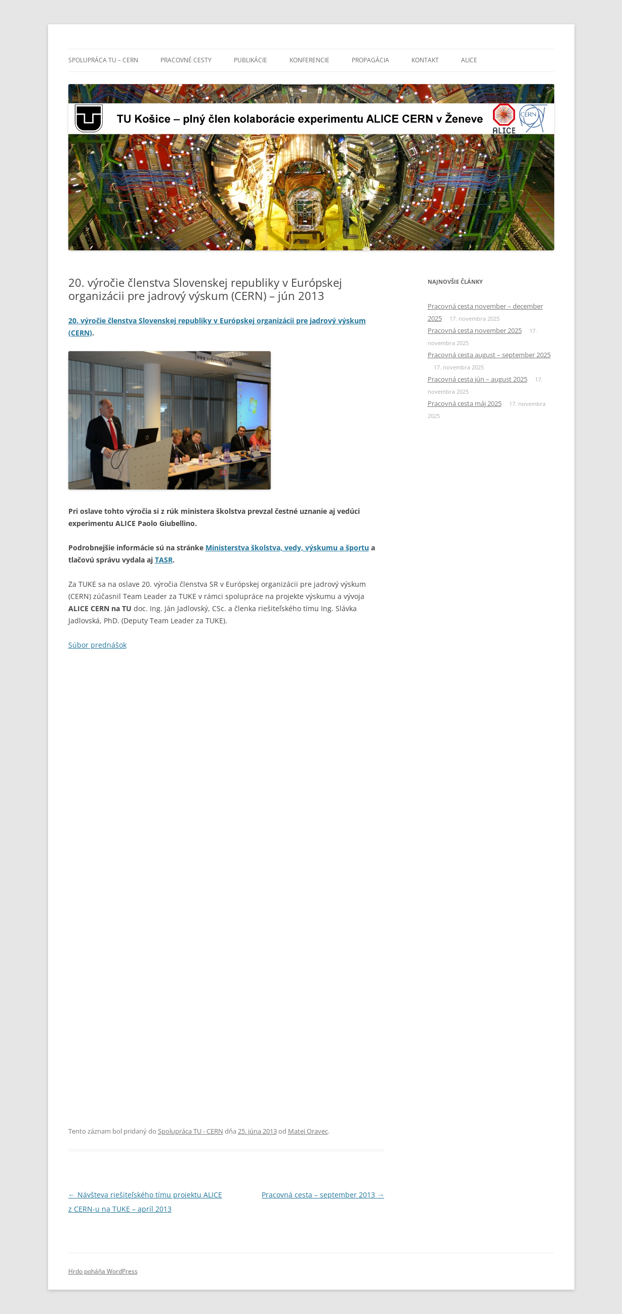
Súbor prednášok (97, 645)
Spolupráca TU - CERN (190, 1131)
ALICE (469, 60)
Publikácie (250, 60)
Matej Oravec (308, 1131)
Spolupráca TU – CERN (103, 60)
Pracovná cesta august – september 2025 (489, 354)
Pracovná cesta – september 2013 (323, 1194)
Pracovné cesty (186, 60)
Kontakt (425, 60)
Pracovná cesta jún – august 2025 (477, 379)
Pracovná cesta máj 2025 (465, 403)
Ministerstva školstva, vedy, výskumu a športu (287, 547)
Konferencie (309, 60)
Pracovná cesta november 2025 (475, 330)
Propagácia (370, 60)
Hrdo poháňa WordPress (103, 1271)
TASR (164, 560)
